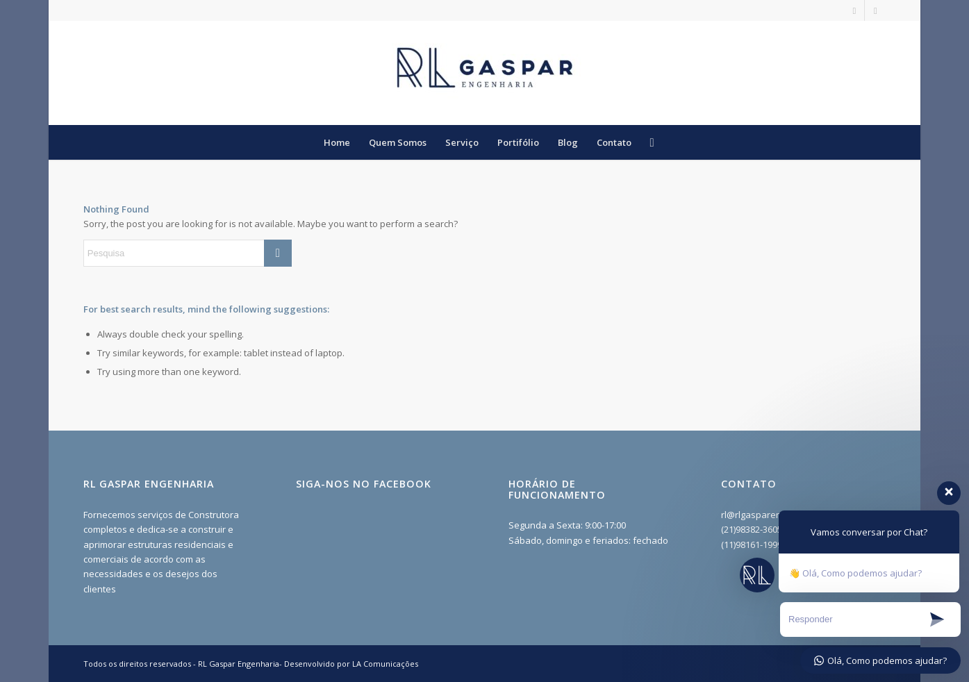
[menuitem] (337, 142)
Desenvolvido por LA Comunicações (351, 663)
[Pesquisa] (647, 142)
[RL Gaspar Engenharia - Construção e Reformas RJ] (485, 73)
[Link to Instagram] (854, 10)
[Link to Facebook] (875, 10)
